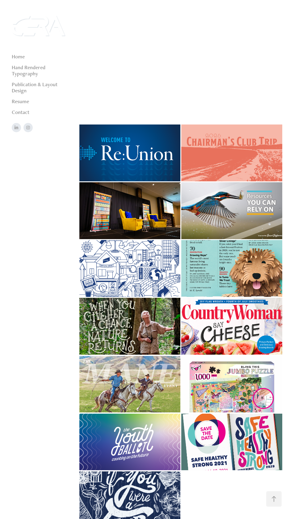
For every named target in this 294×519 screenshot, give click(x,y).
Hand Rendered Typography (28, 70)
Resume (20, 101)
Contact (20, 112)
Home (18, 56)
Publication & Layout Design (34, 87)
